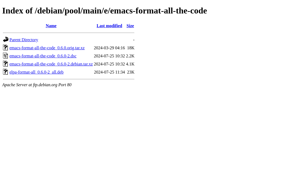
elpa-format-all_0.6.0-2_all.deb (36, 72)
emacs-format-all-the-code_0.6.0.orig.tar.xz (47, 48)
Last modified (109, 25)
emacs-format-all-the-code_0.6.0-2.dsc (42, 56)
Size (130, 25)
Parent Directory (23, 39)
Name (51, 25)
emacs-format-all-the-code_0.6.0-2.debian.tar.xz (51, 64)
